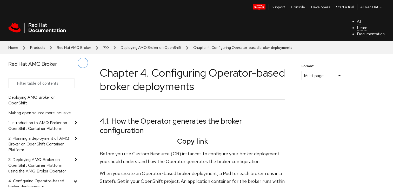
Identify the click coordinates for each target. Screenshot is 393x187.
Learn (362, 27)
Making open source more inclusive (39, 113)
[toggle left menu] (83, 63)
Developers (320, 7)
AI (359, 21)
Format (308, 66)
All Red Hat (371, 7)
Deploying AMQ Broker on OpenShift (151, 47)
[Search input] (41, 83)
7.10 (106, 47)
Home (13, 47)
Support (278, 7)
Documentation (371, 34)
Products (37, 47)
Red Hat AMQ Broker (74, 47)
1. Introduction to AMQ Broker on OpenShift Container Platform (37, 125)
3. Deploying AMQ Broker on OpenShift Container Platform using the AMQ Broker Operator (37, 165)
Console (298, 7)
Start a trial (345, 7)
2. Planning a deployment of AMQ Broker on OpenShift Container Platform (38, 144)
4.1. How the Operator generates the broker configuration (171, 125)
